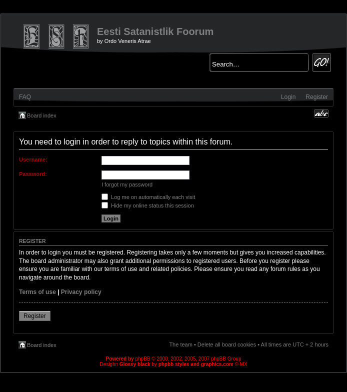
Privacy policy (81, 292)
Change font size (321, 113)
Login (288, 97)
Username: (33, 159)
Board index (41, 115)
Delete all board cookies (227, 345)
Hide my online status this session (148, 205)
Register (317, 97)
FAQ (25, 97)
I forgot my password (127, 185)
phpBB (142, 359)
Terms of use (37, 292)
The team (180, 345)
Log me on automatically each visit (148, 197)
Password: (33, 174)
